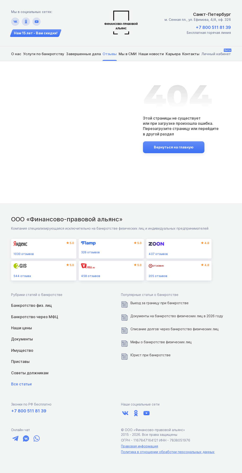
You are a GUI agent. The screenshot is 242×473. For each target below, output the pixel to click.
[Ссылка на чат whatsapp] (36, 438)
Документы (22, 339)
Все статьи (21, 384)
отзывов (23, 254)
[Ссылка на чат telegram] (15, 438)
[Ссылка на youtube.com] (36, 22)
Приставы (20, 361)
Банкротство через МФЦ (34, 316)
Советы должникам (29, 372)
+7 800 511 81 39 (213, 27)
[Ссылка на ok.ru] (26, 22)
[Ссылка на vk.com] (15, 22)
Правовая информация (139, 446)
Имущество (22, 350)
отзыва (22, 276)
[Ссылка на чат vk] (26, 438)
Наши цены (21, 328)
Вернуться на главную (174, 147)
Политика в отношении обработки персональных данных (168, 452)
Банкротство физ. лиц (31, 305)
